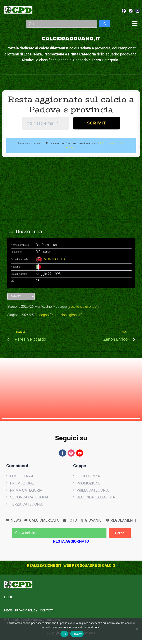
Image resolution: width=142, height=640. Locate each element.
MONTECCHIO (54, 255)
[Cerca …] (61, 24)
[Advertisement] (71, 186)
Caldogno (42, 311)
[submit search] (104, 23)
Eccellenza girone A (83, 302)
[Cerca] (120, 529)
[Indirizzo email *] (45, 123)
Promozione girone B (66, 311)
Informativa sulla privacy (112, 143)
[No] (137, 629)
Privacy (77, 633)
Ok (64, 633)
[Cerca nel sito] (59, 528)
